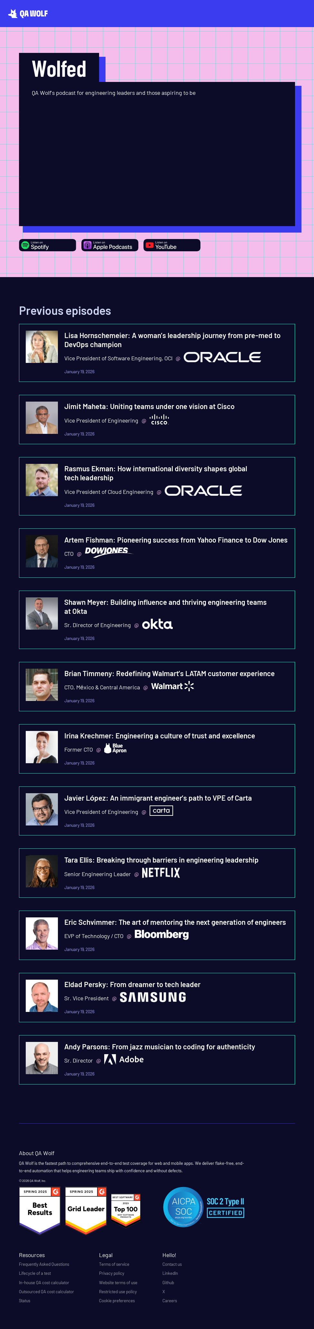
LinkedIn (170, 1273)
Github (168, 1282)
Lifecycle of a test (35, 1273)
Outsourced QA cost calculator (46, 1291)
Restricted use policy (118, 1291)
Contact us (172, 1264)
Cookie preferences (117, 1300)
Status (24, 1300)
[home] (28, 13)
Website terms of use (118, 1282)
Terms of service (114, 1264)
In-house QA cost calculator (44, 1282)
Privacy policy (111, 1273)
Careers (169, 1300)
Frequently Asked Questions (44, 1264)
